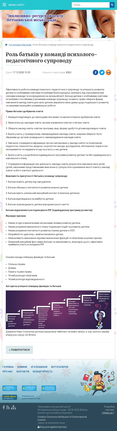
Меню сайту (13, 5)
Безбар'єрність (43, 371)
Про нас (7, 371)
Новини (22, 367)
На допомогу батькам (20, 45)
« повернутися (19, 349)
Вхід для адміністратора (52, 427)
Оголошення (39, 367)
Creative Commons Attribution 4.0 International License (62, 418)
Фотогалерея (59, 367)
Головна (8, 367)
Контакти (22, 371)
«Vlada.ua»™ (108, 412)
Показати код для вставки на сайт (31, 397)
